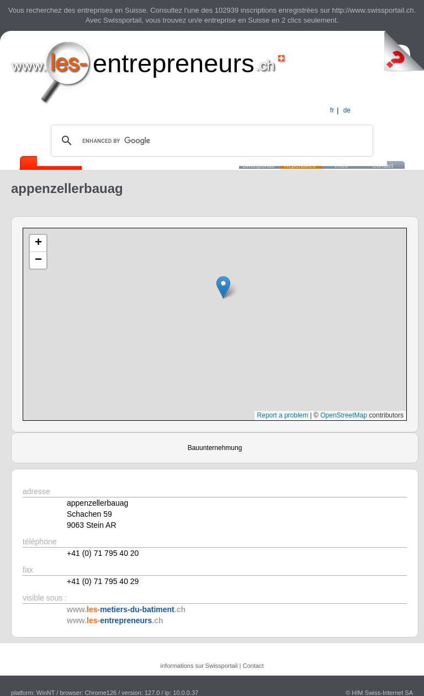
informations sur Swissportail (199, 665)
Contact (253, 665)
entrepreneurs (174, 63)
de (347, 110)
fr (332, 110)
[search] (210, 140)
